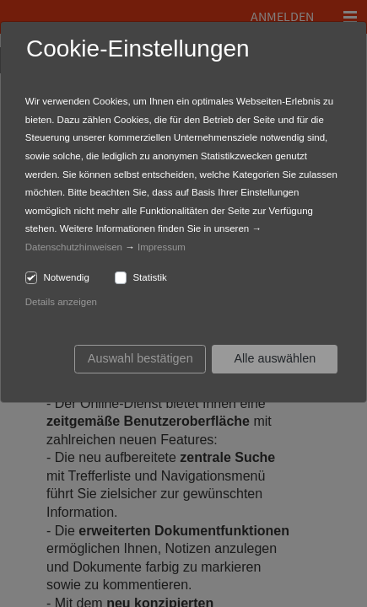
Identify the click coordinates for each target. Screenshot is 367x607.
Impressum (162, 247)
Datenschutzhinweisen (73, 247)
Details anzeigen (61, 302)
